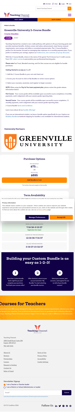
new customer (50, 52)
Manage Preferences (37, 217)
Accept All (61, 217)
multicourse (41, 52)
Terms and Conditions (24, 106)
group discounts (63, 52)
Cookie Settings (43, 362)
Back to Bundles (9, 25)
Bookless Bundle (11, 116)
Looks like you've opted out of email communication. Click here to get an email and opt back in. (26, 396)
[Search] (69, 8)
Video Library (18, 19)
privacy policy (42, 209)
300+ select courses (16, 59)
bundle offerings (29, 110)
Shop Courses (56, 19)
